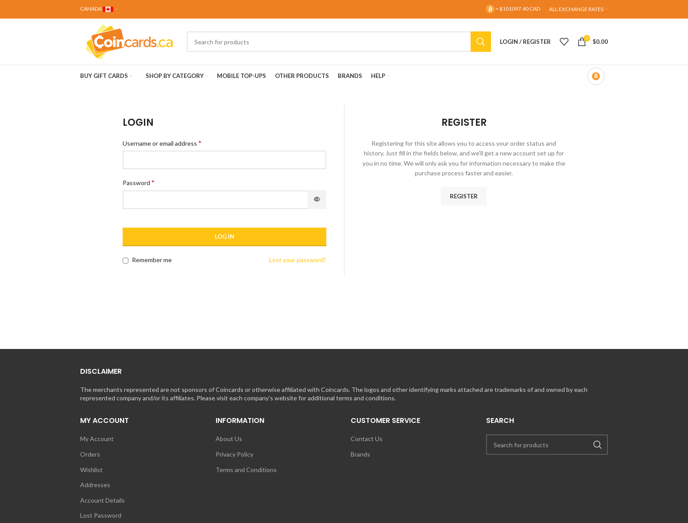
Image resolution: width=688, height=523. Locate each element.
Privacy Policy (234, 454)
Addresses (95, 484)
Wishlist (91, 469)
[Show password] (317, 199)
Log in (224, 236)
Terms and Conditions (246, 469)
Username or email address (162, 143)
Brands (360, 454)
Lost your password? (297, 259)
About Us (229, 438)
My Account (97, 438)
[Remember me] (125, 260)
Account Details (102, 500)
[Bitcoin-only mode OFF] (596, 76)
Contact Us (367, 438)
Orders (90, 454)
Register (464, 196)
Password (139, 182)
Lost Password (100, 515)
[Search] (339, 41)
